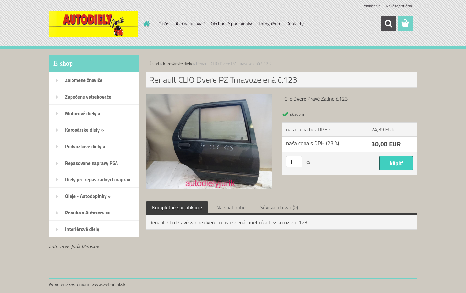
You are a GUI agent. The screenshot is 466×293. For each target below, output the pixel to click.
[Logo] (93, 24)
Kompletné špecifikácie (177, 207)
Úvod (154, 63)
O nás (164, 23)
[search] (388, 23)
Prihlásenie (371, 6)
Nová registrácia (399, 6)
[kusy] (294, 161)
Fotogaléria (269, 23)
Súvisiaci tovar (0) (279, 207)
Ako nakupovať (190, 23)
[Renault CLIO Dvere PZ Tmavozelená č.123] (209, 97)
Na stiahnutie (231, 207)
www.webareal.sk (109, 284)
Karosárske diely (177, 63)
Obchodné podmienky (231, 23)
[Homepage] (146, 23)
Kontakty (295, 23)
